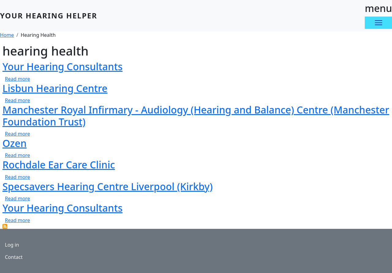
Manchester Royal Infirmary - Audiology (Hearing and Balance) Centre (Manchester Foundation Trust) (195, 115)
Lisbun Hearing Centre (54, 88)
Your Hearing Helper (48, 15)
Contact (14, 257)
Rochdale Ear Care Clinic (58, 164)
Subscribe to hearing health (4, 226)
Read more (17, 78)
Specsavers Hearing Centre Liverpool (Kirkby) (107, 186)
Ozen (14, 143)
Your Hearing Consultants (62, 66)
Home (7, 35)
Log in (12, 244)
